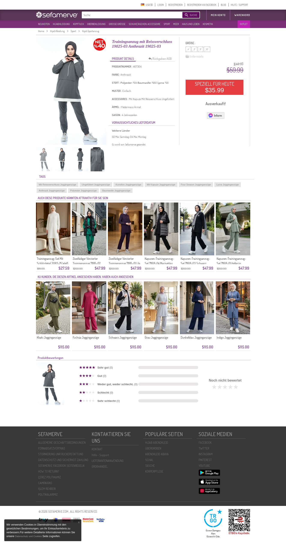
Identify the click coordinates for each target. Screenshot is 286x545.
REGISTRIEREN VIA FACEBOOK (201, 4)
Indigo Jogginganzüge (229, 337)
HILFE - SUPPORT (239, 4)
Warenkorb (242, 15)
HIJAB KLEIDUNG (61, 24)
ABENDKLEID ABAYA (157, 454)
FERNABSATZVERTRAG (51, 448)
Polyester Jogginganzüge (83, 190)
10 (207, 49)
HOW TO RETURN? (48, 471)
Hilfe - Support (100, 455)
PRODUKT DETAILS (123, 58)
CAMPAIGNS (45, 483)
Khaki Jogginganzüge (49, 337)
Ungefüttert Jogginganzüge (96, 184)
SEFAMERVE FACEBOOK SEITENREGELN (61, 465)
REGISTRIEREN (175, 4)
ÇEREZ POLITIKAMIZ (49, 477)
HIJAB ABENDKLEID (156, 442)
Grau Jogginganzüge (156, 337)
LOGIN (160, 4)
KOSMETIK (208, 24)
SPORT (167, 24)
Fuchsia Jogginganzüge (86, 337)
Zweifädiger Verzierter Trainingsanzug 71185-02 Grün (86, 263)
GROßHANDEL (100, 466)
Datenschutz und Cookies (28, 536)
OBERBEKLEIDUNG (96, 24)
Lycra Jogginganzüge (227, 184)
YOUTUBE (204, 465)
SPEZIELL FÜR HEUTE (214, 87)
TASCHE (150, 465)
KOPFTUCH (78, 24)
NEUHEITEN (44, 24)
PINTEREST (205, 460)
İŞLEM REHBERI (47, 489)
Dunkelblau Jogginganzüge (196, 337)
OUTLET (243, 24)
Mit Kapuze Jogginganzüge (161, 184)
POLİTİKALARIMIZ (48, 494)
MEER (176, 24)
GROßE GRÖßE (117, 24)
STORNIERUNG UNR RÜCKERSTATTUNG (60, 454)
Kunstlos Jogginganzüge (128, 184)
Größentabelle (194, 57)
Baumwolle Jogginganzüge (116, 190)
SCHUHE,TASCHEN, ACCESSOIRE (144, 24)
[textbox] (128, 15)
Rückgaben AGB (161, 59)
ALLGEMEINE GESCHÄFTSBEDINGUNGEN (62, 442)
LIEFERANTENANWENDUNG (108, 461)
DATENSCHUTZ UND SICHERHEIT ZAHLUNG (63, 460)
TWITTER (204, 448)
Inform (215, 115)
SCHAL (149, 460)
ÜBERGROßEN (153, 448)
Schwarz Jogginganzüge (123, 337)
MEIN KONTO (218, 15)
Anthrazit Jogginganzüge (52, 190)
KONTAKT (97, 449)
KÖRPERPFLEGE (154, 471)
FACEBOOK (205, 442)
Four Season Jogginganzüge (196, 184)
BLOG (223, 4)
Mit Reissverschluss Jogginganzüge (57, 184)
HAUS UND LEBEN (191, 24)
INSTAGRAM (206, 454)
